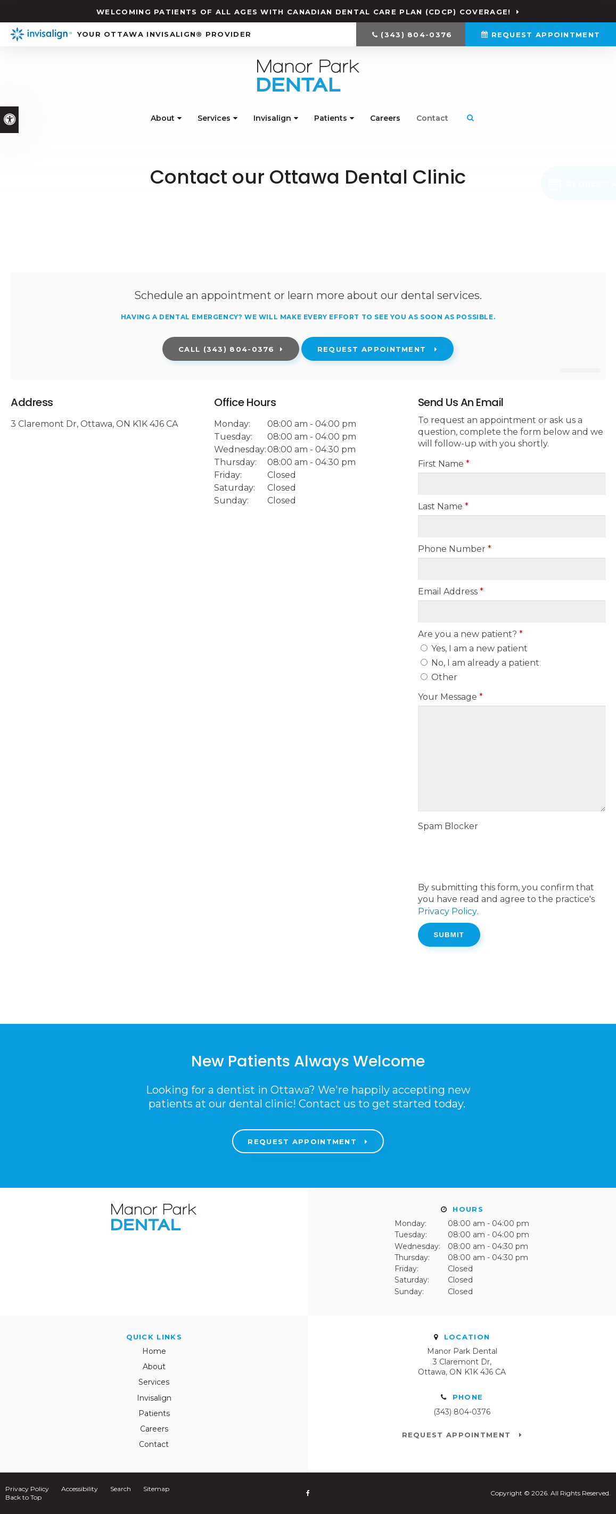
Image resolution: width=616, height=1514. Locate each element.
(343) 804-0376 (416, 34)
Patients (330, 118)
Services (214, 118)
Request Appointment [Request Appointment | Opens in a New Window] (546, 34)
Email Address (450, 591)
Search (120, 1488)
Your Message (450, 697)
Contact (432, 118)
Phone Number (454, 549)
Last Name (443, 506)
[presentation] (499, 855)
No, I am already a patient (480, 663)
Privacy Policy (447, 911)
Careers (385, 118)
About (163, 118)
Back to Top (23, 1497)
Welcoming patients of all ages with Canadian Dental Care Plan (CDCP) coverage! (303, 11)
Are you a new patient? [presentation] (470, 634)
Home (154, 1350)
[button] (540, 183)
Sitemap (156, 1488)
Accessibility (79, 1488)
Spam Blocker (448, 826)
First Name (444, 464)
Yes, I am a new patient (474, 648)
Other (439, 677)
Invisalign (272, 118)
